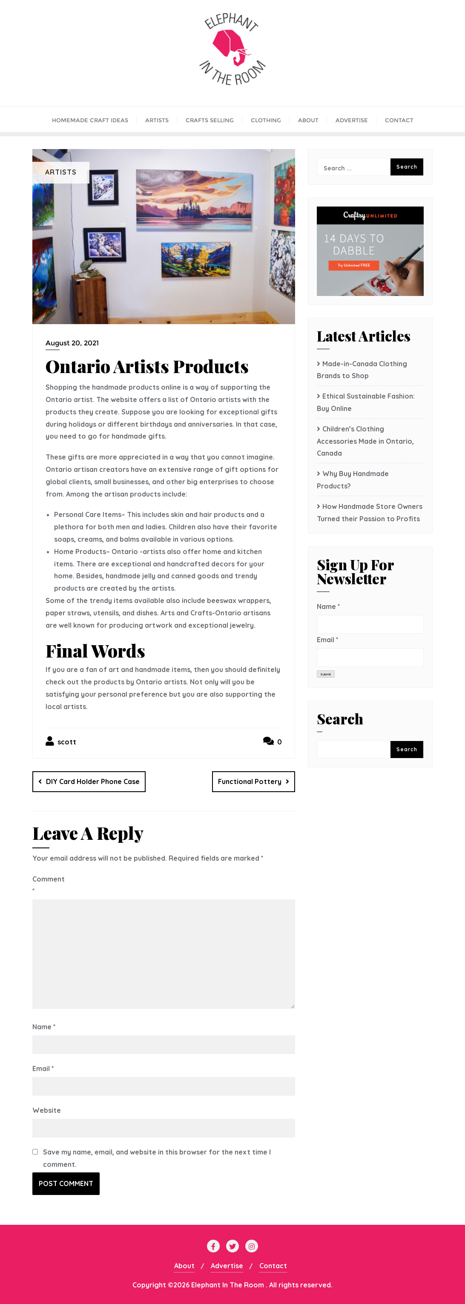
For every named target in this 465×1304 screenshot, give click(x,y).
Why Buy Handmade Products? (353, 479)
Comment (48, 885)
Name (44, 1027)
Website (46, 1110)
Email (43, 1068)
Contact (273, 1265)
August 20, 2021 (72, 343)
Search (340, 720)
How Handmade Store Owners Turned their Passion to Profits (369, 512)
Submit (325, 674)
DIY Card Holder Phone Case (93, 781)
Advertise (227, 1265)
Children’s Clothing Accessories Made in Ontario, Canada (365, 441)
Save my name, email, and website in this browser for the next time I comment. (157, 1158)
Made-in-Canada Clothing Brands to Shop (362, 369)
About (184, 1265)
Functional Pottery (249, 781)
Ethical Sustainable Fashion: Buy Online (366, 402)
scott (61, 741)
